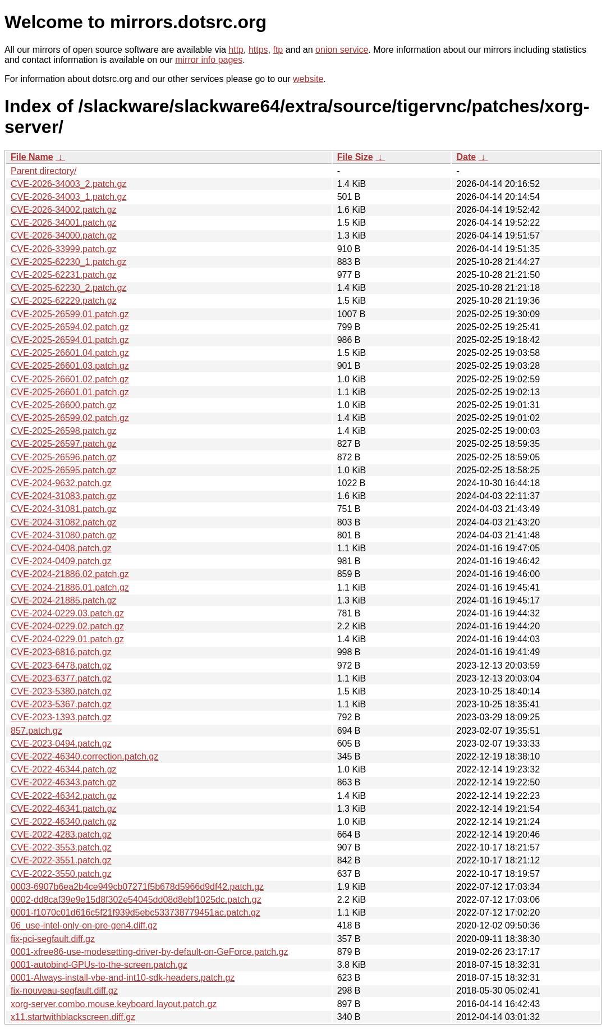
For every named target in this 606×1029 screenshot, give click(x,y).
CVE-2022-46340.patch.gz (64, 821)
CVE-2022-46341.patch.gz (64, 808)
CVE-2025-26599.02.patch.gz (70, 418)
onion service (341, 49)
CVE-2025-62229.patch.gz (64, 300)
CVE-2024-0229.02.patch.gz (67, 626)
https (258, 49)
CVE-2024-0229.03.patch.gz (67, 613)
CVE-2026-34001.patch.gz (64, 222)
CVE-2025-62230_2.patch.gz (68, 287)
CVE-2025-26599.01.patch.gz (70, 314)
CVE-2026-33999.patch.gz (64, 249)
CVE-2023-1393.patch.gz (61, 717)
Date (466, 157)
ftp (278, 49)
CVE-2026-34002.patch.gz (64, 209)
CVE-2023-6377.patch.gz (61, 678)
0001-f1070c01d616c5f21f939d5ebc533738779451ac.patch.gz (135, 912)
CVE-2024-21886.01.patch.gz (70, 587)
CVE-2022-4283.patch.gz (61, 834)
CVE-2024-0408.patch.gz (61, 548)
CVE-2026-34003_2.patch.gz (68, 184)
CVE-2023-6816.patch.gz (61, 652)
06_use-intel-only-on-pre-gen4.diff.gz (84, 925)
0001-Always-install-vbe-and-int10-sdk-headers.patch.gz (123, 977)
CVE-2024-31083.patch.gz (64, 496)
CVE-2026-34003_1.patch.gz (68, 197)
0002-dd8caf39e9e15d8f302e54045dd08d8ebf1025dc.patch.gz (136, 899)
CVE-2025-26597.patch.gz (64, 444)
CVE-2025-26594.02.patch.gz (70, 327)
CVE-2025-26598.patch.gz (64, 431)
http (236, 49)
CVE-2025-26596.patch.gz (64, 457)
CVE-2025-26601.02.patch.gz (70, 379)
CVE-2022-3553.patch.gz (61, 847)
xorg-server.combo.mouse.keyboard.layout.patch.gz (114, 1004)
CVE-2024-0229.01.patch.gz (67, 639)
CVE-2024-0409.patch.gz (61, 561)
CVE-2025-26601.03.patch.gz (70, 366)
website (308, 79)
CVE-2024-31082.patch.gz (64, 522)
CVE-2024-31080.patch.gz (64, 535)
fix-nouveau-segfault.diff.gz (64, 990)
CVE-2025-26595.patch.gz (64, 470)
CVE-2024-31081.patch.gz (64, 509)
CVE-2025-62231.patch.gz (64, 275)
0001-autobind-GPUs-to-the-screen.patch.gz (99, 964)
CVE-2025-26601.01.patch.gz (70, 392)
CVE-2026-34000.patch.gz (64, 235)
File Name (32, 157)
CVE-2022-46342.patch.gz (64, 796)
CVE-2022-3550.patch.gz (61, 874)
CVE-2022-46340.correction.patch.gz (84, 756)
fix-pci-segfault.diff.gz (53, 939)
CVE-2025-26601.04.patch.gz (70, 353)
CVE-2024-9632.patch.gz (61, 483)
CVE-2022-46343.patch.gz (64, 782)
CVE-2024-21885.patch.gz (64, 600)
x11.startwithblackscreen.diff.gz (73, 1017)
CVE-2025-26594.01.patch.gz (70, 340)
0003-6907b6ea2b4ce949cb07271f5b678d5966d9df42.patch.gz (137, 886)
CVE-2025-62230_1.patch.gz (68, 262)
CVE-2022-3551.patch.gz (61, 860)
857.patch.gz (36, 730)
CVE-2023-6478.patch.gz (61, 665)
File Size (355, 157)
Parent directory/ (43, 171)
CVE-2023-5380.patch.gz (61, 691)
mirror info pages (208, 60)
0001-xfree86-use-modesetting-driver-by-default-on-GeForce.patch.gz (149, 952)
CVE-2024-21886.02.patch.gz (70, 574)
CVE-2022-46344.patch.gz (64, 769)
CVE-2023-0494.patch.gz (61, 743)
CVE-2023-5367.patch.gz (61, 704)
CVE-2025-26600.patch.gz (64, 405)
